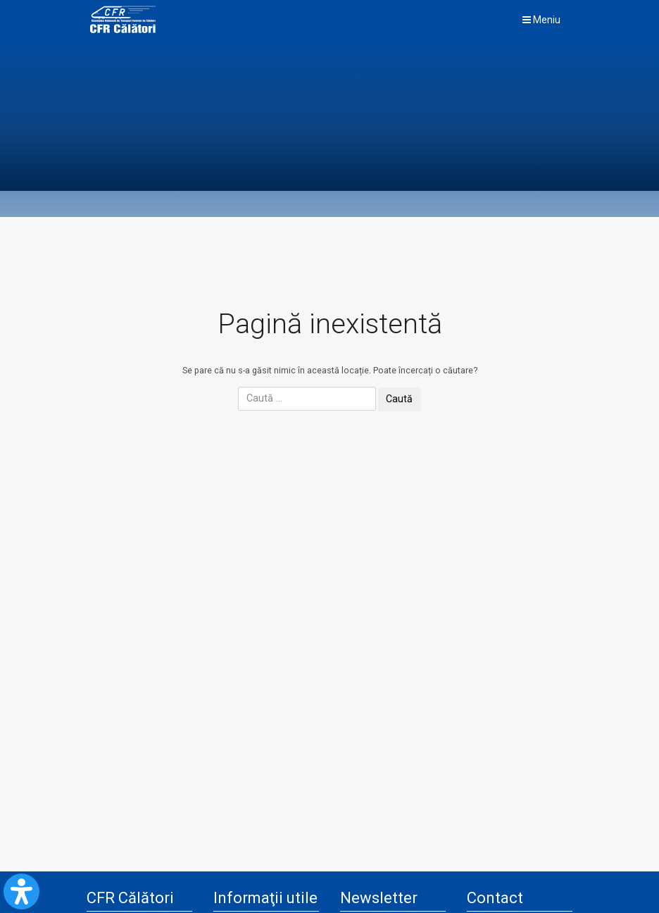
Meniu (541, 19)
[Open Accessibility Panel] (21, 891)
